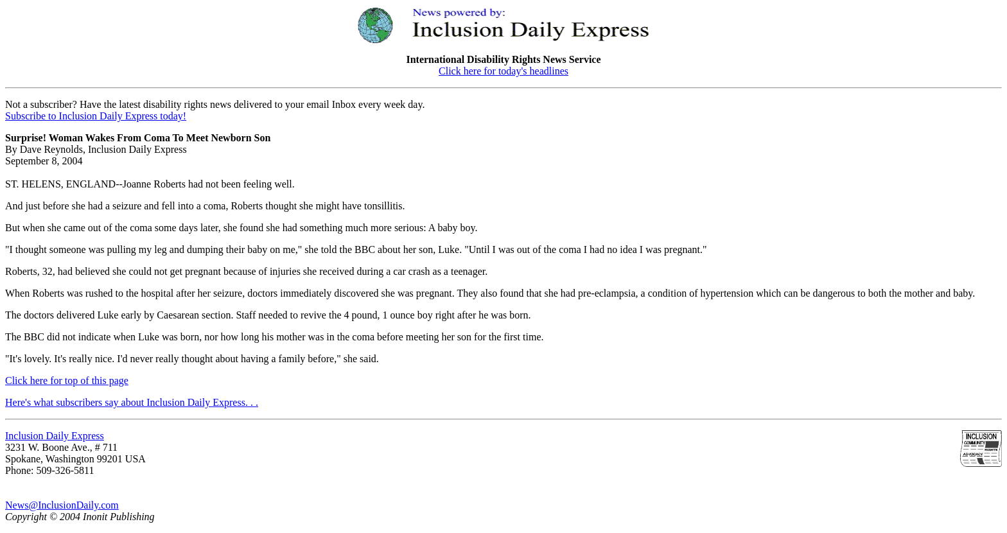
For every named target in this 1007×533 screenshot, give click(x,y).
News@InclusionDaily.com (62, 505)
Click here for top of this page (66, 380)
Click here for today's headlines (503, 71)
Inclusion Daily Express (54, 435)
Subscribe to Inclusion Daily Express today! (95, 115)
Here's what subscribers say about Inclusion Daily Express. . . (131, 402)
